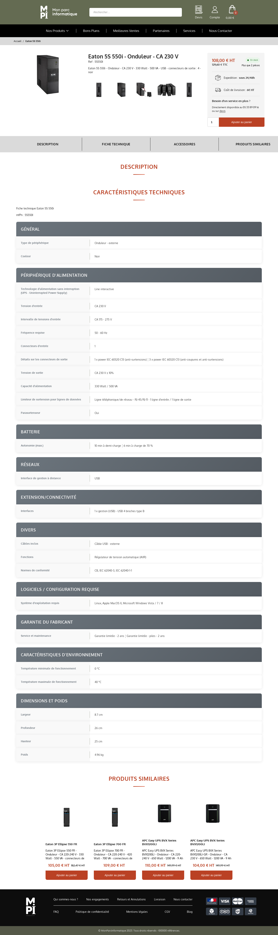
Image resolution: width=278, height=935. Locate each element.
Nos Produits (58, 31)
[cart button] (232, 12)
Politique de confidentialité (92, 911)
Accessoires (170, 144)
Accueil (17, 41)
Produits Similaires (233, 144)
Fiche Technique (107, 144)
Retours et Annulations (131, 899)
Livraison (159, 899)
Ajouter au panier (241, 122)
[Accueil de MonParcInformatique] (31, 906)
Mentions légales (137, 911)
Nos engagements (97, 899)
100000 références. (169, 930)
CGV (167, 911)
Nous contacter (183, 899)
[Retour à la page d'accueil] (57, 12)
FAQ (56, 911)
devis (222, 110)
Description (45, 144)
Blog (189, 911)
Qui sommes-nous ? (65, 899)
